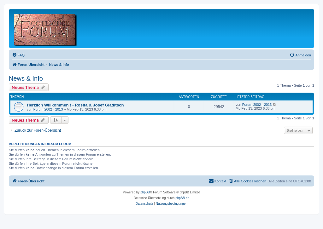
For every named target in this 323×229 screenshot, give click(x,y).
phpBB (145, 192)
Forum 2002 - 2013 (48, 109)
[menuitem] (18, 55)
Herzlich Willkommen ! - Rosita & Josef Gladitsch (75, 105)
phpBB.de (182, 198)
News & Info (26, 78)
